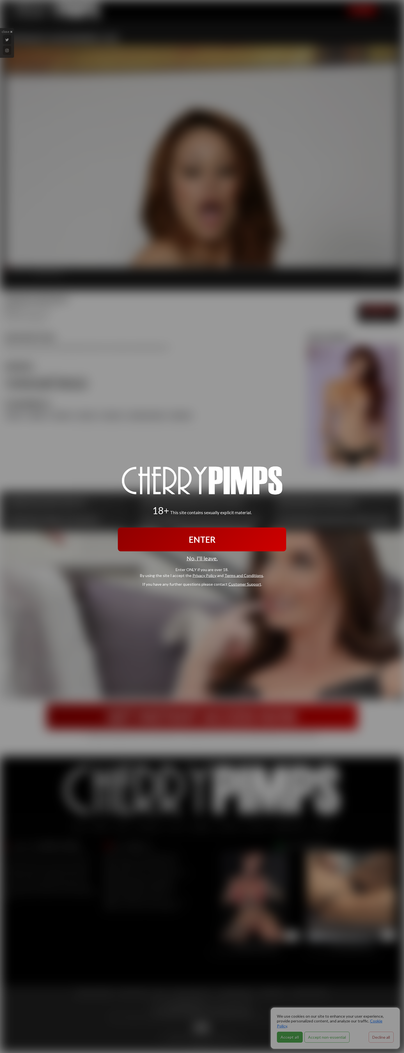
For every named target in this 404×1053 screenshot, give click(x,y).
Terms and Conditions (243, 575)
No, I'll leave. (202, 558)
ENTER (202, 539)
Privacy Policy (204, 575)
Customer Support (244, 584)
